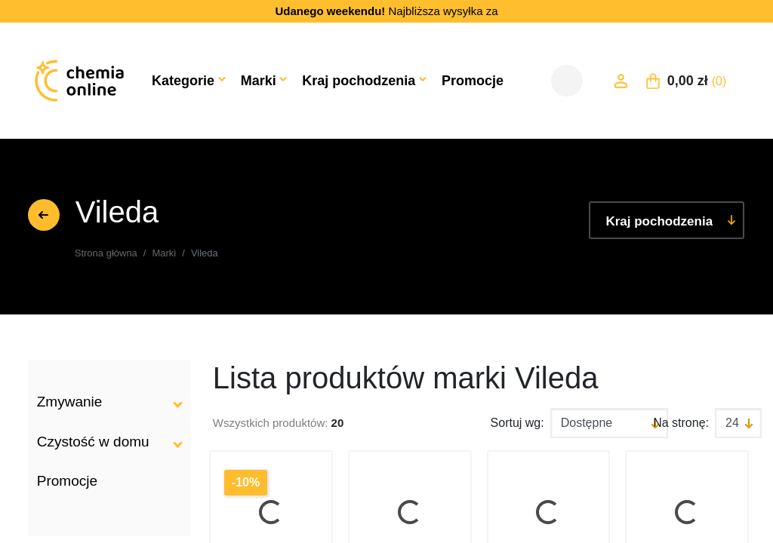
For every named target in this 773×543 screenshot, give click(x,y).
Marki (258, 80)
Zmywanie (70, 402)
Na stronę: (681, 422)
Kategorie (183, 80)
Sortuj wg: (517, 422)
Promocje (473, 80)
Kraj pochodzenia (358, 80)
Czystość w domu (93, 441)
